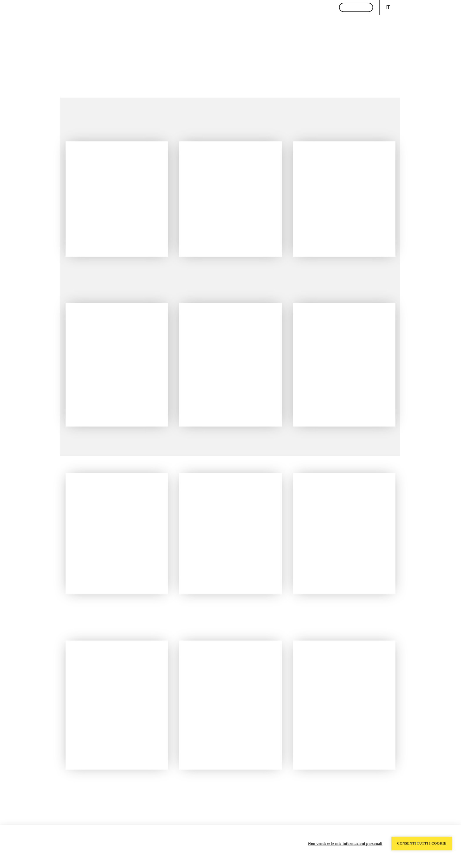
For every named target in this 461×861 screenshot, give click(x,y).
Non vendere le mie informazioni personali (345, 843)
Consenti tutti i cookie (421, 843)
